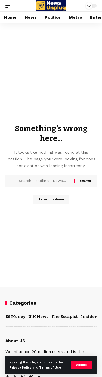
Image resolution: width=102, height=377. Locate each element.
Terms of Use (50, 367)
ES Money (15, 316)
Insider (89, 316)
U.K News (38, 316)
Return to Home (51, 199)
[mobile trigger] (10, 6)
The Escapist (64, 316)
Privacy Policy (20, 367)
